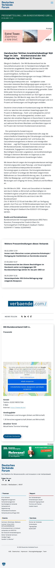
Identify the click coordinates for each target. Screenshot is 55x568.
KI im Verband (5, 497)
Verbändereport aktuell (35, 499)
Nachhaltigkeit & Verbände (9, 504)
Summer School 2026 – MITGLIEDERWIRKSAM (8, 525)
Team (45, 551)
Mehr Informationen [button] (27, 377)
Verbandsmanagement (8, 502)
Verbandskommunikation (8, 510)
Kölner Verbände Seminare (9, 535)
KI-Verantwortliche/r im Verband (10, 528)
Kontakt (4, 485)
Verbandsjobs (33, 524)
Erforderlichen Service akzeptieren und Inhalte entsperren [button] (27, 388)
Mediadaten (12, 485)
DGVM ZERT (32, 528)
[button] (4, 564)
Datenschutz (16, 551)
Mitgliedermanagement (8, 499)
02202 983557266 (17, 402)
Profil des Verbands (12, 436)
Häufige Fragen (5, 537)
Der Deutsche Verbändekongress (11, 532)
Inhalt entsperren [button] (27, 381)
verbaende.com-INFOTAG (8, 530)
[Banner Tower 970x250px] (27, 31)
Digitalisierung (5, 508)
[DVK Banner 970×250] (27, 447)
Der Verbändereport (35, 497)
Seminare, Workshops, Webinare (10, 522)
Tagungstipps (33, 526)
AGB (9, 551)
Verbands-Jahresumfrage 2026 (10, 513)
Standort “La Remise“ (7, 539)
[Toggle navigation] (52, 2)
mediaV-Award (33, 506)
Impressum (24, 551)
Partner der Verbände (35, 522)
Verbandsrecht (5, 506)
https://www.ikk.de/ (18, 407)
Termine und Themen (35, 504)
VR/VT (21, 485)
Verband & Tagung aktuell (36, 502)
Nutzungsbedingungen (35, 551)
